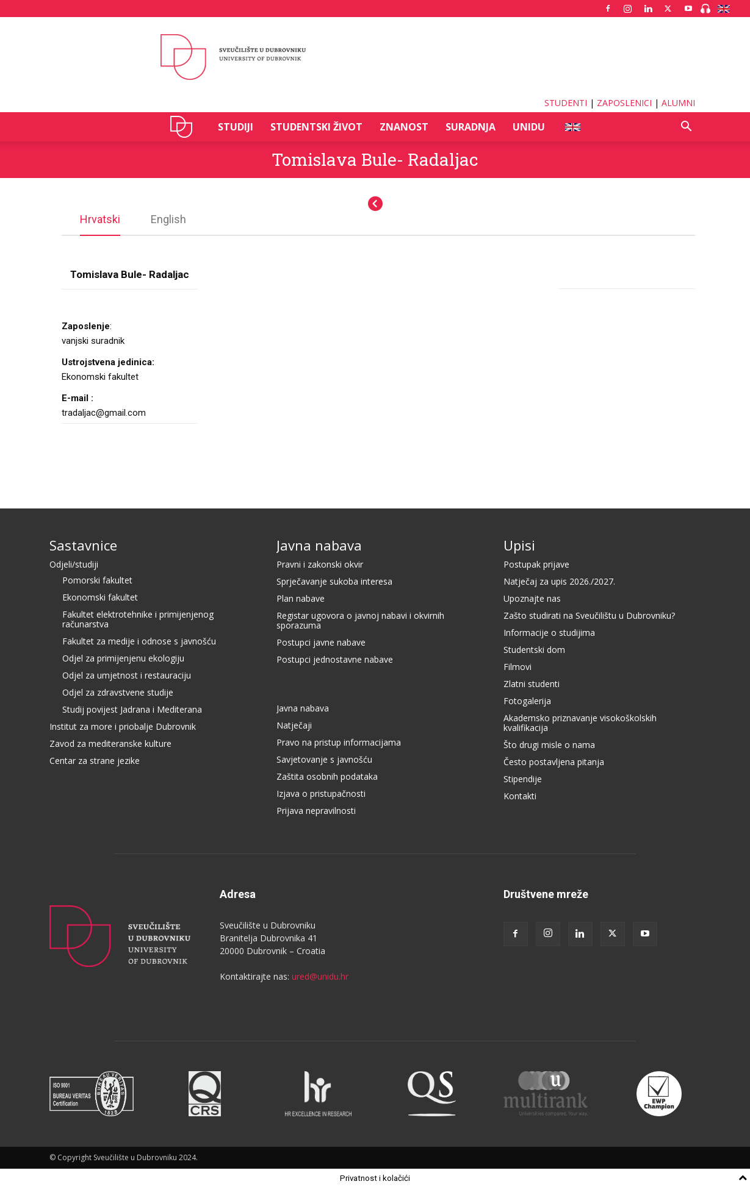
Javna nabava (319, 544)
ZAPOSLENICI (624, 103)
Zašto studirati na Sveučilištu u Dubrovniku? (589, 615)
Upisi (519, 544)
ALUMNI (678, 103)
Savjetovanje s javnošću (324, 759)
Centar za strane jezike (94, 760)
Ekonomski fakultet (100, 596)
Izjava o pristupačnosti (321, 793)
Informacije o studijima (549, 632)
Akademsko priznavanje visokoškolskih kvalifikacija (580, 722)
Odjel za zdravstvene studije (117, 691)
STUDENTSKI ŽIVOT (316, 127)
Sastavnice (83, 544)
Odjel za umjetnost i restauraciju (126, 674)
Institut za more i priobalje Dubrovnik (122, 726)
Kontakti (519, 795)
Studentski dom (534, 649)
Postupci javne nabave (321, 641)
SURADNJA (470, 127)
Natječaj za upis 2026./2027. (559, 580)
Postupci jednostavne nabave (334, 659)
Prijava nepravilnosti (316, 810)
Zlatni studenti (531, 683)
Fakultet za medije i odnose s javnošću (139, 640)
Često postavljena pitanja (553, 761)
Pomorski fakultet (97, 579)
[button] (686, 128)
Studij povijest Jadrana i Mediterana (132, 709)
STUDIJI (235, 127)
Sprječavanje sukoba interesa (334, 580)
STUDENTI (565, 103)
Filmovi (517, 666)
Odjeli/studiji (73, 563)
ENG (572, 127)
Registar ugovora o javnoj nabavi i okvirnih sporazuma (360, 619)
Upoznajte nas (532, 598)
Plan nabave (300, 598)
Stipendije (522, 778)
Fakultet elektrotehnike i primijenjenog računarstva (138, 618)
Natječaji (294, 724)
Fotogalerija (527, 700)
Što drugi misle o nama (549, 744)
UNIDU (184, 127)
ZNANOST (404, 127)
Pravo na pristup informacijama (338, 741)
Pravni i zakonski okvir (319, 563)
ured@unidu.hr (320, 976)
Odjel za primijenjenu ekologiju (123, 657)
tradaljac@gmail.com (104, 412)
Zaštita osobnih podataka (327, 776)
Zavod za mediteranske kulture (110, 743)
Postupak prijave (536, 563)
